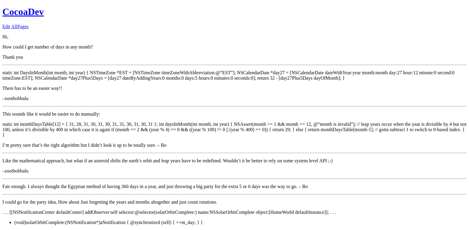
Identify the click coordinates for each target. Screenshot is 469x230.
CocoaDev (23, 11)
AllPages (20, 26)
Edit (6, 26)
